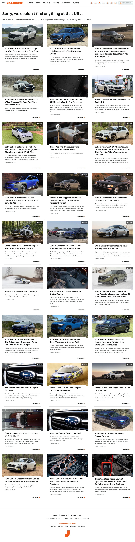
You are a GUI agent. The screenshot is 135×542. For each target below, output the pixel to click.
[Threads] (107, 3)
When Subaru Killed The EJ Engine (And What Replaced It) (65, 389)
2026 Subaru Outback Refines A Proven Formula (109, 434)
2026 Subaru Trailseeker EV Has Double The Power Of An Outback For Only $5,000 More (22, 200)
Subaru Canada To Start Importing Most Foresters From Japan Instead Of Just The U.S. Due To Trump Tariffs (112, 294)
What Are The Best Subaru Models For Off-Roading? (112, 389)
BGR (66, 526)
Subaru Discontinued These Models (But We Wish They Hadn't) (111, 199)
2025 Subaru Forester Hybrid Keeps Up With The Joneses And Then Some (22, 49)
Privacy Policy (76, 515)
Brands (56, 3)
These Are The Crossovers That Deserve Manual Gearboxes (64, 148)
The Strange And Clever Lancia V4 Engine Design (65, 292)
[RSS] (115, 3)
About (55, 515)
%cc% (85, 25)
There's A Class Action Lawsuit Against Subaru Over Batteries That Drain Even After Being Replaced (111, 481)
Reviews (46, 3)
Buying (76, 3)
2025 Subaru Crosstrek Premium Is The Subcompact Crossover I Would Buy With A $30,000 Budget (21, 342)
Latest (30, 3)
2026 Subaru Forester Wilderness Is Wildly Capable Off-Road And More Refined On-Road (21, 102)
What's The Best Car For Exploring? (21, 291)
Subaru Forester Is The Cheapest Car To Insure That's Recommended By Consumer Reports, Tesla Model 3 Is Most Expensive (112, 53)
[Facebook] (91, 3)
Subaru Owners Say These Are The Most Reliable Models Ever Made (65, 247)
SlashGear (81, 526)
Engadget (53, 526)
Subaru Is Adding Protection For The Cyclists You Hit (21, 434)
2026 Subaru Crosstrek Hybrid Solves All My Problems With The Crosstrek (22, 480)
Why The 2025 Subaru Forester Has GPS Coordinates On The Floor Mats (66, 100)
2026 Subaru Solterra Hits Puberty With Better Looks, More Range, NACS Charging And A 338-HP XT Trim (22, 149)
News (38, 3)
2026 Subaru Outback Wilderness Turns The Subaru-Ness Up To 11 (65, 340)
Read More (35, 70)
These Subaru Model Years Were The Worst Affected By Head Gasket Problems (66, 481)
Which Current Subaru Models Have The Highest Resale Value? (111, 247)
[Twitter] (103, 3)
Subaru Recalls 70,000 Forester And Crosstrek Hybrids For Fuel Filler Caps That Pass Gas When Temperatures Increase (112, 151)
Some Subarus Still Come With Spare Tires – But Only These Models (21, 247)
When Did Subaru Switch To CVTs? (65, 433)
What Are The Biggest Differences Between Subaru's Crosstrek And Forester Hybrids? (65, 200)
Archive (64, 515)
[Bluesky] (95, 3)
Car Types (66, 3)
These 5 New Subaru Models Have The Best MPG (112, 100)
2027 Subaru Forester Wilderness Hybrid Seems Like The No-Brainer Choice (65, 51)
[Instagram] (111, 3)
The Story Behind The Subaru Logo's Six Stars (21, 389)
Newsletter (125, 3)
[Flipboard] (99, 3)
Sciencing (73, 526)
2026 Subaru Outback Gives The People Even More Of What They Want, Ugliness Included (109, 342)
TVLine (60, 526)
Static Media (55, 518)
